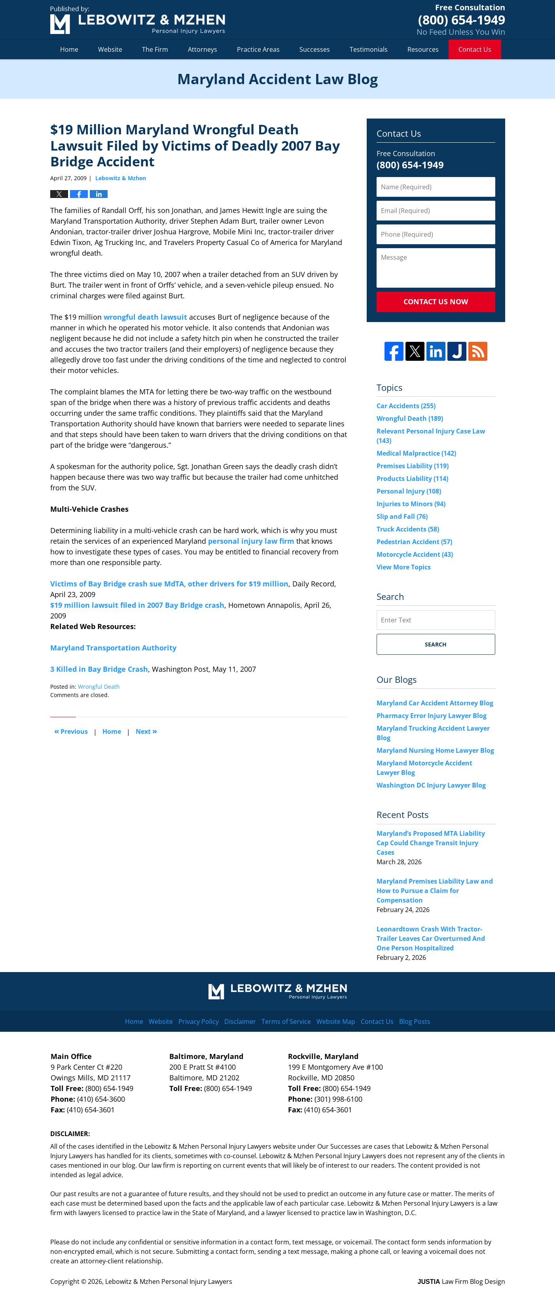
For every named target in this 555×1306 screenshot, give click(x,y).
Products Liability (412, 478)
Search (436, 644)
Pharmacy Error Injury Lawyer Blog (432, 715)
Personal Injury (409, 491)
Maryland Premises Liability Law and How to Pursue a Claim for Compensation (435, 891)
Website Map (335, 1021)
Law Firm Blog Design (461, 1281)
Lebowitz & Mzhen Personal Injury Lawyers (168, 1281)
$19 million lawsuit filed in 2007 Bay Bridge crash (137, 605)
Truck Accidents (408, 529)
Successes (314, 49)
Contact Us (474, 49)
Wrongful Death (99, 686)
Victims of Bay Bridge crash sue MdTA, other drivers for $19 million (169, 583)
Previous (71, 731)
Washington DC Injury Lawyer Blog (431, 785)
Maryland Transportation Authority (113, 647)
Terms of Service (286, 1021)
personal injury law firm (250, 541)
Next (146, 731)
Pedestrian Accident (414, 541)
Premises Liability (413, 466)
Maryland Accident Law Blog (137, 20)
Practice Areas (258, 49)
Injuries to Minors (411, 503)
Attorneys (202, 49)
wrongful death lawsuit (145, 317)
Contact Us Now (435, 301)
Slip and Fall (402, 516)
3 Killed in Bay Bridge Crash (99, 669)
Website (110, 49)
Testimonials (369, 49)
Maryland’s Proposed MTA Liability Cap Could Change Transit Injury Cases (431, 843)
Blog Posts (414, 1021)
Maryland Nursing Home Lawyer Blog (435, 750)
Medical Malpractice (416, 453)
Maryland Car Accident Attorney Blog (435, 703)
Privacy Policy (198, 1021)
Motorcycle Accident (415, 554)
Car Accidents (406, 405)
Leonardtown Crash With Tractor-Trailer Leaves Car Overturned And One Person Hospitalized (431, 938)
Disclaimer (240, 1021)
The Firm (155, 49)
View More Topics (404, 567)
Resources (423, 49)
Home (69, 49)
